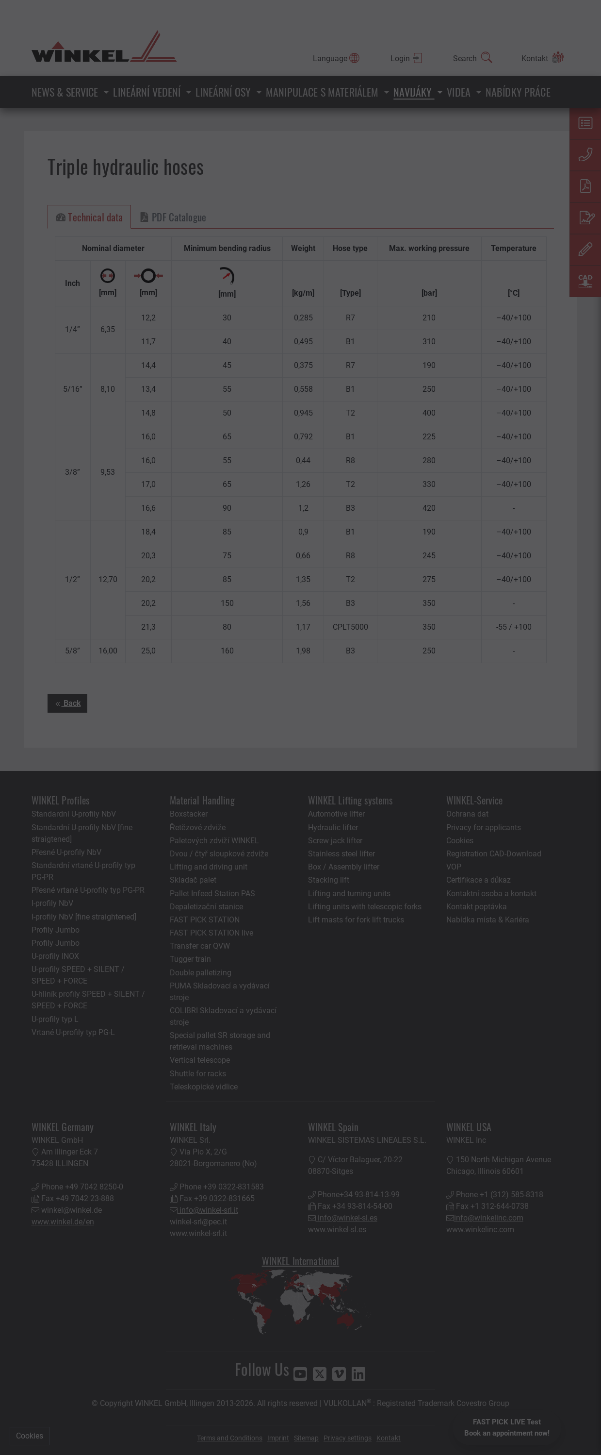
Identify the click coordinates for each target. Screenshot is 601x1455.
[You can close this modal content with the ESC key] (300, 727)
